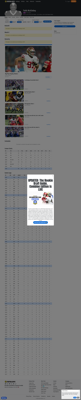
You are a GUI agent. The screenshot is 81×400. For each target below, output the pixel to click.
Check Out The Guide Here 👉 (40, 222)
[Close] (79, 390)
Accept (75, 397)
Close (78, 397)
